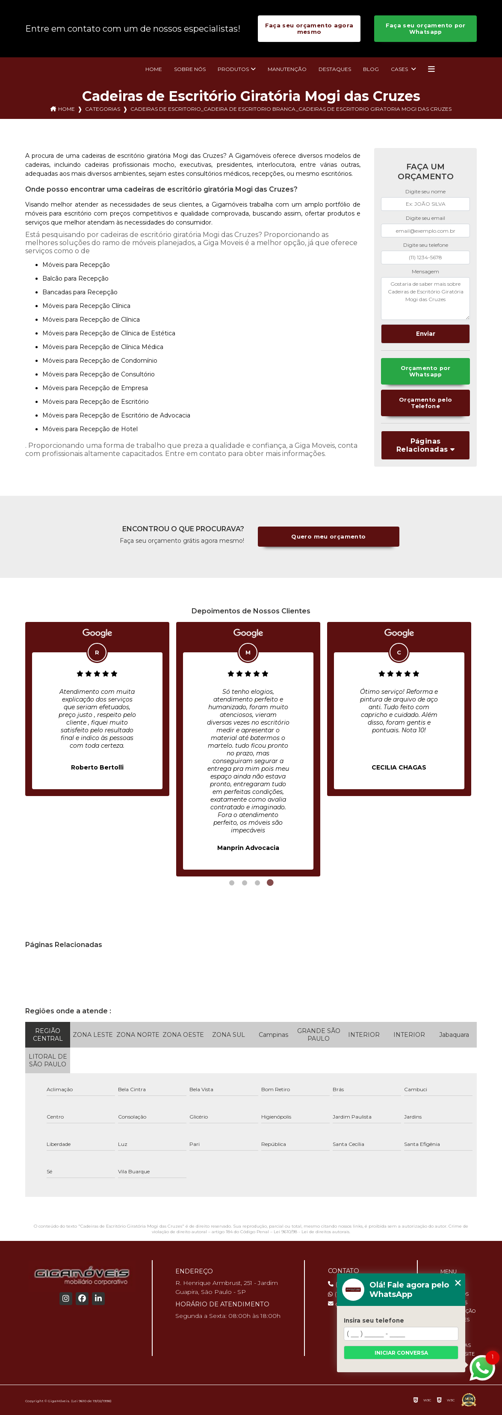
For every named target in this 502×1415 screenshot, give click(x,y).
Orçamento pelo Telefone (425, 403)
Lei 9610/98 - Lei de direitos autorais (311, 1231)
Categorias (102, 109)
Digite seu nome (425, 191)
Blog (371, 69)
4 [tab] (270, 883)
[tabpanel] (97, 709)
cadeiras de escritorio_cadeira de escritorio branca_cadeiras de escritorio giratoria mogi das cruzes (291, 109)
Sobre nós (190, 69)
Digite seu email (425, 218)
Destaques (335, 69)
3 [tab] (257, 883)
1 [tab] (231, 883)
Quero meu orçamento (328, 536)
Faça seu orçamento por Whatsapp (426, 28)
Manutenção (287, 69)
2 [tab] (244, 883)
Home (153, 69)
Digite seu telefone (425, 245)
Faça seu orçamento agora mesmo (309, 28)
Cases (400, 69)
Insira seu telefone (374, 1320)
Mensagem (425, 271)
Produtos (233, 69)
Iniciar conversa (401, 1353)
